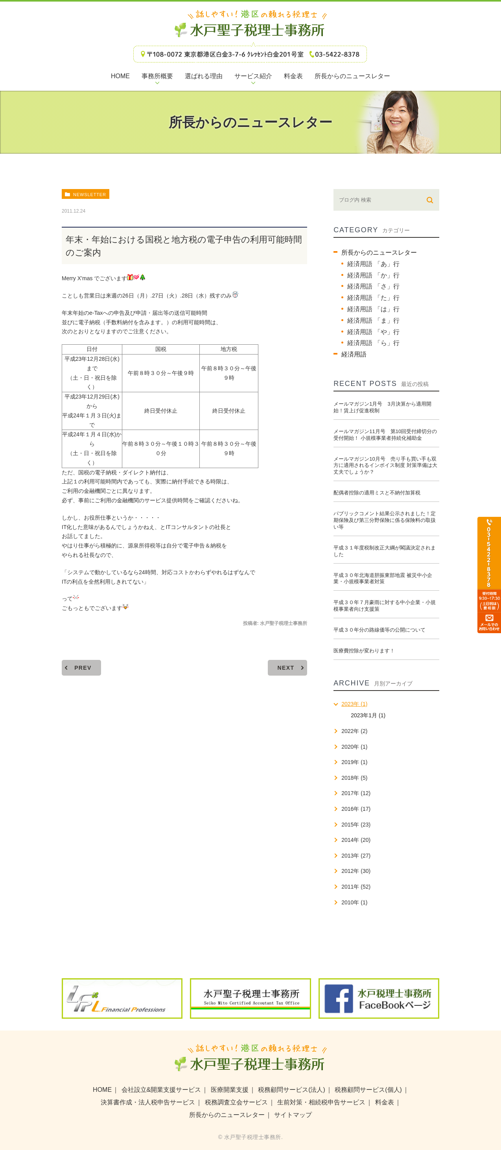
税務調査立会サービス (236, 1102)
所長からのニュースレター (379, 252)
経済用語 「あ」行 (373, 264)
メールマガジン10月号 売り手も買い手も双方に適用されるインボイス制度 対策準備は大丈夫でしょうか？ (385, 465)
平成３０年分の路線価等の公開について (379, 630)
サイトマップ (293, 1114)
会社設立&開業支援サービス (161, 1089)
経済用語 (354, 354)
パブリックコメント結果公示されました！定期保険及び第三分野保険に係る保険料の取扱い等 (384, 520)
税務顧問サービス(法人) (291, 1089)
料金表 (384, 1102)
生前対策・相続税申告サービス (321, 1102)
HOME (102, 1089)
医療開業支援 (230, 1089)
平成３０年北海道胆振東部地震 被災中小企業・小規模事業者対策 (382, 578)
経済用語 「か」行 (373, 275)
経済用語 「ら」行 (373, 343)
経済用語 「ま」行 (373, 320)
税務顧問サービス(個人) (368, 1089)
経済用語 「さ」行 (373, 286)
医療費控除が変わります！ (364, 651)
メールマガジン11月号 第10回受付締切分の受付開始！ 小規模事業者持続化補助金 (385, 434)
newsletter (89, 194)
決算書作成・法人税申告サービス (148, 1102)
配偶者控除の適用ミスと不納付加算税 (376, 493)
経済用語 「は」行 (373, 309)
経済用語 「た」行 (373, 297)
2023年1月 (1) (368, 715)
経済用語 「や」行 (373, 332)
